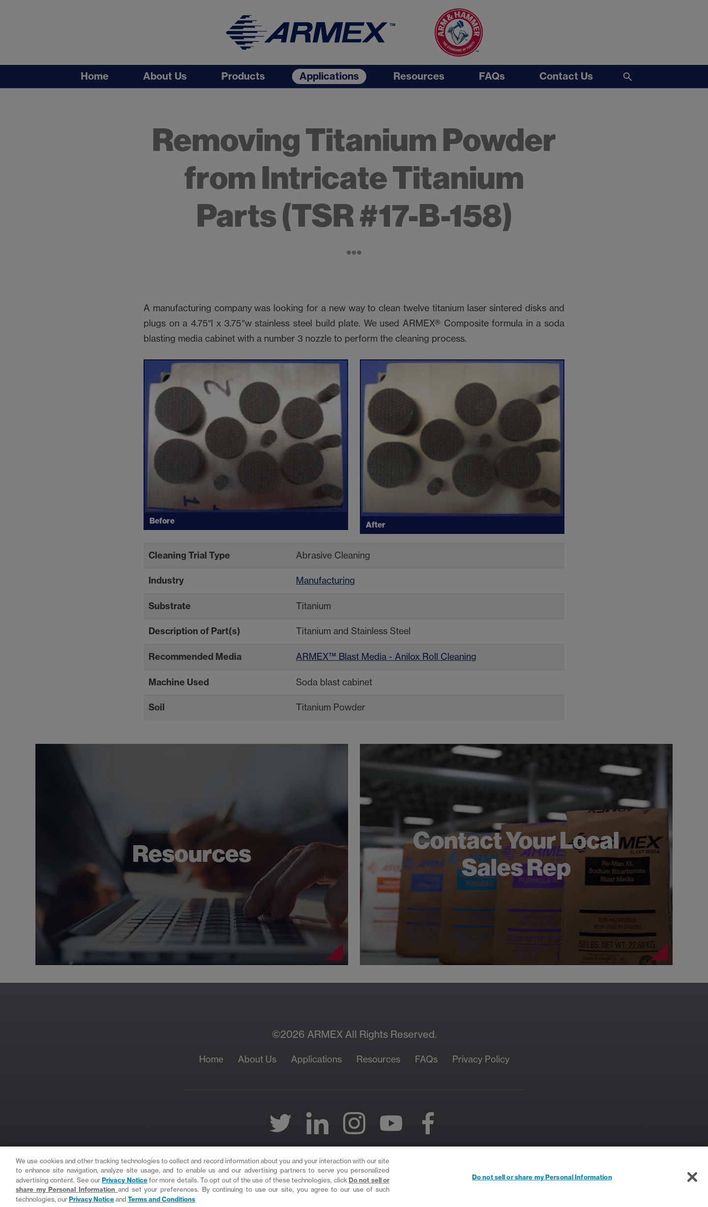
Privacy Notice (124, 1186)
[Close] (692, 1183)
